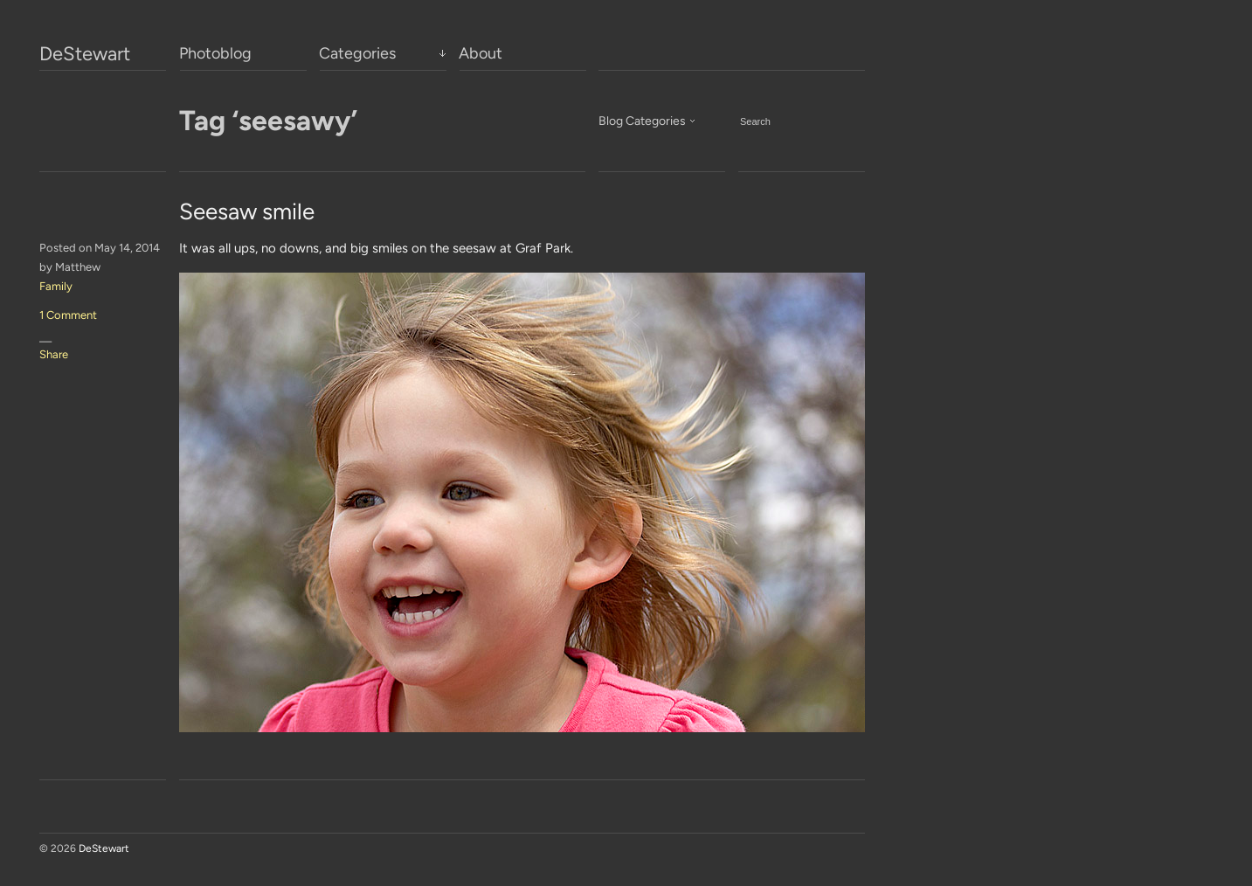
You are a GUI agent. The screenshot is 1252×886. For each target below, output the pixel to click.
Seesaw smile (247, 211)
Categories (357, 53)
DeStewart (84, 54)
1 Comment (68, 315)
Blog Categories (642, 121)
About (480, 53)
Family (56, 286)
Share (53, 354)
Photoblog (215, 53)
